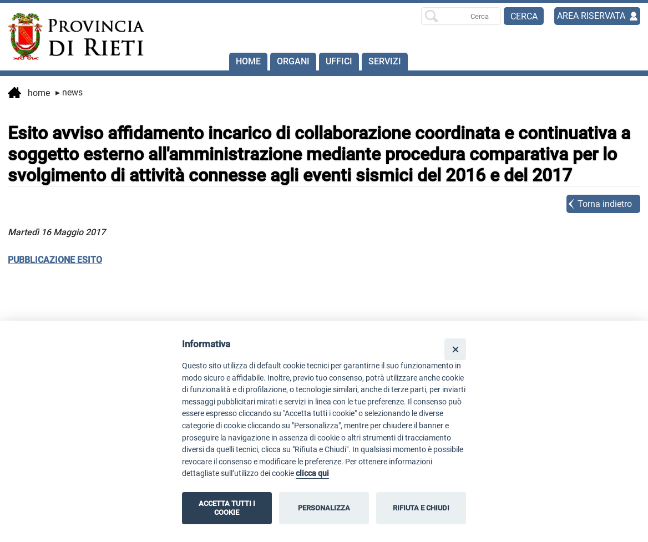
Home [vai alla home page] (29, 93)
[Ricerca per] (461, 16)
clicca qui (312, 473)
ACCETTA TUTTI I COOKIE (227, 507)
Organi (293, 61)
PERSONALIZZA (324, 508)
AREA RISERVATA (591, 16)
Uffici (339, 61)
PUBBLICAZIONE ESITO (55, 260)
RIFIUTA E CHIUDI (421, 508)
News (69, 92)
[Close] (455, 349)
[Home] (71, 36)
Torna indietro (605, 204)
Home (248, 61)
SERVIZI (384, 61)
